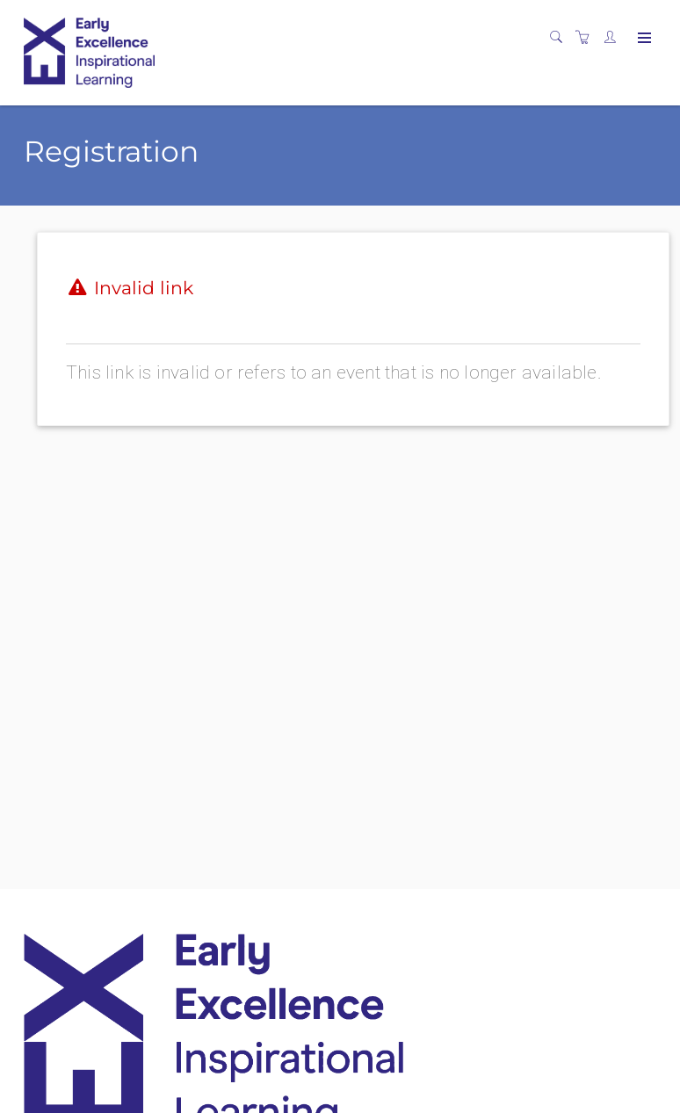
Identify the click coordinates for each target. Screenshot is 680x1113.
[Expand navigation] (642, 39)
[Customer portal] (614, 38)
